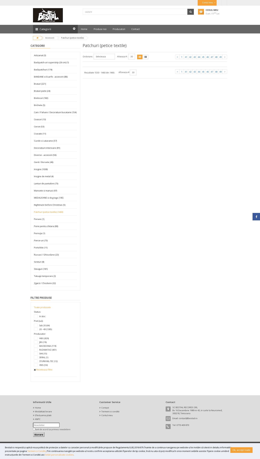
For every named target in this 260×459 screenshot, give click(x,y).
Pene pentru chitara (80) (46, 226)
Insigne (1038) (41, 169)
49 (220, 56)
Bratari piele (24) (42, 90)
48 (216, 56)
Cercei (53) (39, 126)
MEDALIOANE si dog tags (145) (48, 197)
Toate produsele (42, 307)
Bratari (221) (40, 83)
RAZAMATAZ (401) (47, 349)
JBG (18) (43, 342)
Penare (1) (39, 219)
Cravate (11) (40, 133)
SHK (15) (43, 353)
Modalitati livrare (43, 411)
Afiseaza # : (122, 56)
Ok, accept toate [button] (241, 450)
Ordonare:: (88, 56)
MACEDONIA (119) (47, 346)
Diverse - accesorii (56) (45, 154)
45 (203, 56)
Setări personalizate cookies (59, 454)
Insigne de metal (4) (43, 176)
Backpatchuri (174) (43, 69)
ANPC (37, 419)
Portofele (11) (40, 247)
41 (186, 56)
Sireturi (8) (39, 261)
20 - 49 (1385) (45, 329)
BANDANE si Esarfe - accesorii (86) (50, 76)
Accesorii (49, 37)
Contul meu (107, 415)
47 (212, 56)
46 (207, 56)
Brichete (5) (39, 105)
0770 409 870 (182, 425)
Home (38, 407)
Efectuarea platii (43, 415)
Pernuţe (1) (39, 233)
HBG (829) (44, 338)
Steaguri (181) (41, 268)
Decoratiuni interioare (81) (47, 147)
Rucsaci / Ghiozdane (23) (46, 254)
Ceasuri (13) (40, 119)
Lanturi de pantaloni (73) (46, 183)
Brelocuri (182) (41, 98)
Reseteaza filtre (43, 369)
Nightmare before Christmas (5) (49, 204)
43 (195, 56)
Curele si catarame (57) (45, 140)
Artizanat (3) (40, 55)
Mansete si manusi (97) (45, 190)
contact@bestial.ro (188, 418)
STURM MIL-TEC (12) (48, 361)
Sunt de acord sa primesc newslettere (52, 429)
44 (199, 56)
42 (190, 56)
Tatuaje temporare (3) (45, 276)
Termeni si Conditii (36, 451)
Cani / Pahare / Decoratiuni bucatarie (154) (55, 112)
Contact (105, 407)
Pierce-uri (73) (41, 240)
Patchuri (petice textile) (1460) (48, 211)
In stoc (42, 316)
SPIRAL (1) (43, 357)
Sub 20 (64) (44, 325)
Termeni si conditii (110, 411)
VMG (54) (43, 365)
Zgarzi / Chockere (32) (45, 283)
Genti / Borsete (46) (43, 162)
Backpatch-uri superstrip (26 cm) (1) (51, 62)
